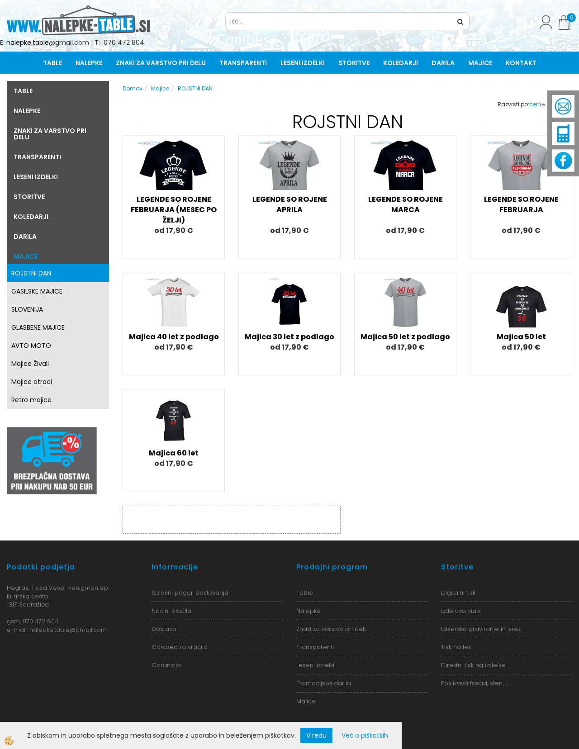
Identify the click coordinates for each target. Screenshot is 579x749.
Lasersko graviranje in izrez (481, 629)
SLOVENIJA (27, 309)
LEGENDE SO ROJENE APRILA (289, 204)
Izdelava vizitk (461, 611)
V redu (316, 735)
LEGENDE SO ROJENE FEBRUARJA (521, 204)
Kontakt (521, 62)
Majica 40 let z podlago (174, 337)
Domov (132, 88)
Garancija (166, 665)
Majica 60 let (174, 453)
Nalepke (89, 62)
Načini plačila (171, 611)
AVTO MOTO (31, 345)
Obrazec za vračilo (180, 647)
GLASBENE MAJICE (38, 327)
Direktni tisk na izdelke (473, 665)
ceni (537, 104)
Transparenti (243, 62)
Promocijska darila (323, 683)
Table (52, 62)
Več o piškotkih (365, 735)
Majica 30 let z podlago (289, 337)
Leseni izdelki (302, 62)
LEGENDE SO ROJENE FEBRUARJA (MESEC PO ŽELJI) (174, 209)
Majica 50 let (521, 337)
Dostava (164, 629)
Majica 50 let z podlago (405, 337)
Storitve (354, 62)
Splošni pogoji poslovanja (190, 592)
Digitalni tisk (458, 592)
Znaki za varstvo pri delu (161, 62)
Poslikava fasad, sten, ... (474, 683)
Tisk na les (456, 647)
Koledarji (400, 62)
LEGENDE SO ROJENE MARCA (405, 204)
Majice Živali (30, 363)
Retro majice (31, 399)
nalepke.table (27, 42)
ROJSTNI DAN (31, 273)
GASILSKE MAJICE (36, 291)
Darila (443, 62)
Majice (480, 62)
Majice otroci (31, 381)
